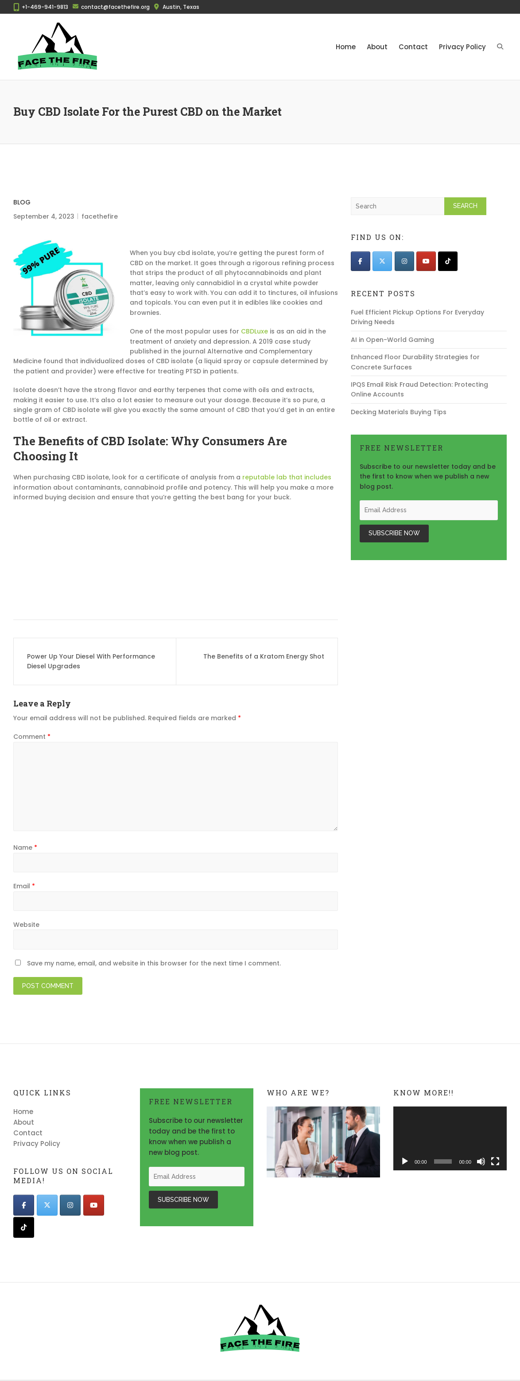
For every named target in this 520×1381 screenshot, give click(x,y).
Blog (22, 202)
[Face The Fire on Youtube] (426, 261)
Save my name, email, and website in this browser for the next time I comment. (154, 963)
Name (25, 847)
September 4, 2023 (43, 216)
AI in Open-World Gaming (392, 339)
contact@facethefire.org (115, 7)
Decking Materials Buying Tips (398, 412)
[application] (450, 1138)
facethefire (99, 216)
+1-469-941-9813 (45, 7)
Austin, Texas (181, 7)
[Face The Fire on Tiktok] (448, 261)
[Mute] (481, 1161)
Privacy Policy (462, 46)
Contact (413, 46)
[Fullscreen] (495, 1161)
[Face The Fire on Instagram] (404, 261)
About (377, 46)
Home (346, 46)
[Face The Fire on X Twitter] (382, 261)
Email (24, 886)
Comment (31, 736)
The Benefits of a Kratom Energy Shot (263, 656)
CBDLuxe (254, 331)
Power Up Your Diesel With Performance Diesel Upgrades (91, 661)
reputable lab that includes (286, 477)
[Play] (404, 1161)
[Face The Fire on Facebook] (360, 261)
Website (26, 924)
